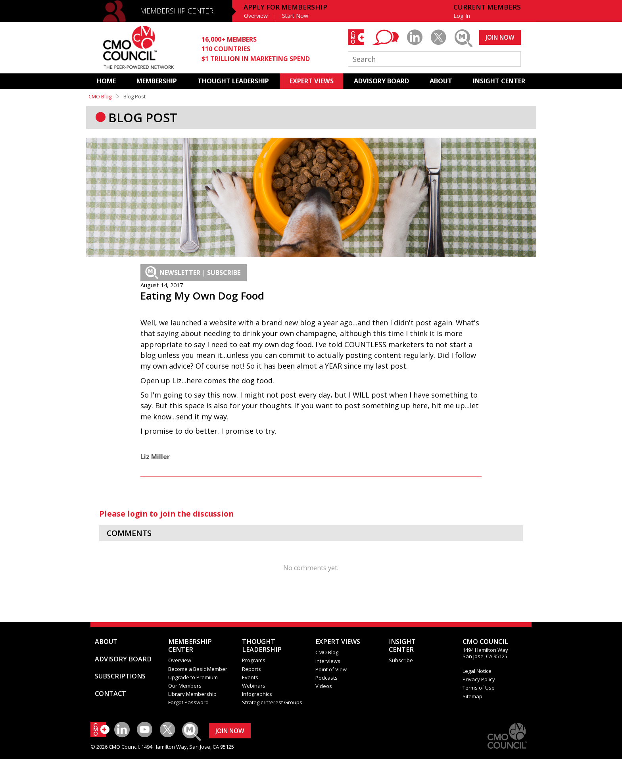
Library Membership (192, 694)
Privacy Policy (479, 679)
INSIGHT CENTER (499, 81)
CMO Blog (99, 96)
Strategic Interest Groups (272, 702)
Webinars (253, 685)
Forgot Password (188, 702)
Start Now (295, 15)
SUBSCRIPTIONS (120, 676)
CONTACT (110, 693)
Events (250, 677)
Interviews (327, 661)
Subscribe (401, 660)
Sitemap (472, 696)
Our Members (185, 685)
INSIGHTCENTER (402, 645)
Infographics (257, 694)
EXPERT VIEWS (312, 81)
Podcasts (326, 677)
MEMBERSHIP (156, 81)
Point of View (331, 669)
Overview (256, 15)
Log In (461, 15)
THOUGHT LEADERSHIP (233, 81)
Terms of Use (479, 687)
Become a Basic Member (197, 669)
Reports (251, 669)
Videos (323, 686)
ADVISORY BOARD (381, 81)
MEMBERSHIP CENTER (176, 10)
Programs (253, 660)
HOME (106, 81)
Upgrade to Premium (193, 677)
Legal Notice (477, 670)
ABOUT (441, 81)
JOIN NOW (500, 37)
